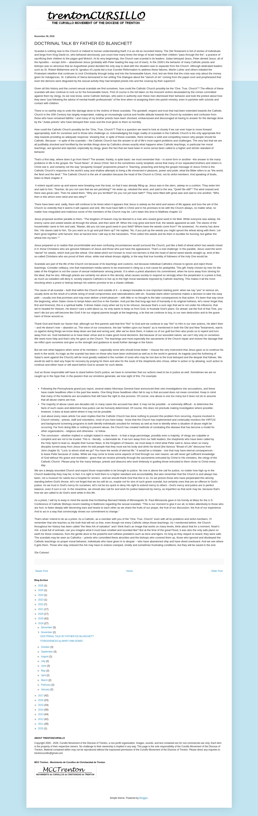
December (47, 627)
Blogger (143, 798)
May (43, 670)
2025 (41, 590)
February (46, 684)
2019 (41, 618)
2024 (41, 595)
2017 (41, 695)
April (43, 675)
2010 (41, 728)
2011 (41, 723)
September (47, 651)
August (45, 656)
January (45, 689)
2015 (41, 705)
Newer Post (41, 571)
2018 (41, 623)
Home (129, 571)
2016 (41, 700)
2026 (41, 585)
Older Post (217, 571)
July (43, 661)
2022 (41, 604)
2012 (41, 719)
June (44, 665)
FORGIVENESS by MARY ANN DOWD (61, 641)
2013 (41, 714)
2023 (41, 599)
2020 (41, 613)
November (47, 632)
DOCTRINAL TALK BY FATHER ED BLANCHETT (67, 636)
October (45, 647)
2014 (41, 709)
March (44, 680)
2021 (41, 609)
